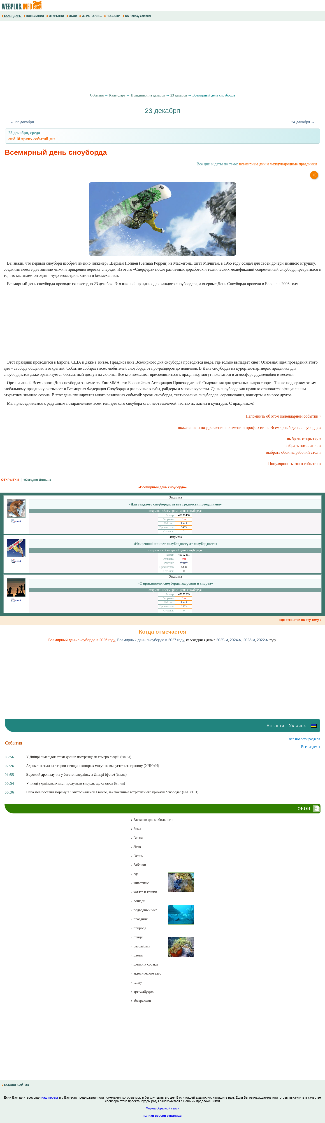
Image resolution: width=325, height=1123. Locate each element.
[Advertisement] (135, 57)
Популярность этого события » (294, 463)
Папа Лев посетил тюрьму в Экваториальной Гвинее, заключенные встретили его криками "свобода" (103, 792)
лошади (138, 901)
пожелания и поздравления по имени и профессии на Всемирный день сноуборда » (249, 427)
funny (136, 982)
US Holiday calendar (137, 16)
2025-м (222, 640)
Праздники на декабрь (148, 95)
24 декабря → (303, 122)
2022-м (263, 640)
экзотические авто (146, 973)
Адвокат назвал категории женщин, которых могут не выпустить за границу (84, 766)
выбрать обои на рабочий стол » (293, 452)
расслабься (140, 946)
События (97, 95)
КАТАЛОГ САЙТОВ (16, 1085)
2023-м (249, 640)
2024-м (235, 640)
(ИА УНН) (190, 792)
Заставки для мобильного (151, 820)
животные (140, 883)
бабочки (138, 865)
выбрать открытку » (304, 439)
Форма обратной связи (162, 1108)
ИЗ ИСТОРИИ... (90, 16)
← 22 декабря (22, 122)
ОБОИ (72, 16)
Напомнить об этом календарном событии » (283, 416)
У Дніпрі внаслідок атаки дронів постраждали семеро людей (72, 757)
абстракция (141, 1000)
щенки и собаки (144, 964)
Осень (137, 856)
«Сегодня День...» (37, 480)
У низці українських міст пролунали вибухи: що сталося (69, 783)
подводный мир (144, 910)
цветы (137, 955)
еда (134, 874)
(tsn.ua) (125, 757)
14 (184, 571)
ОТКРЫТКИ (55, 16)
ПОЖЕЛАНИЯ (34, 16)
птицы (137, 937)
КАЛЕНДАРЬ (12, 16)
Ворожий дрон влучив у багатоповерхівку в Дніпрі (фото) (70, 774)
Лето (136, 847)
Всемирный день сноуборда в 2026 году (81, 640)
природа (138, 928)
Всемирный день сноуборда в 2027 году (150, 640)
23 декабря (178, 95)
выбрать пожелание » (303, 445)
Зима (136, 829)
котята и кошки (144, 892)
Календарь (117, 95)
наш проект (50, 1097)
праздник (139, 919)
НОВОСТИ (112, 16)
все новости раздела (304, 739)
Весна (137, 838)
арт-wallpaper (142, 991)
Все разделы (310, 747)
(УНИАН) (151, 766)
